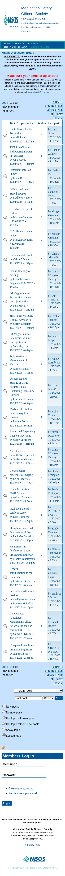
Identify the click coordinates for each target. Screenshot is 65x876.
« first (56, 101)
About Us (19, 43)
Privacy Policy (32, 845)
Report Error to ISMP (15, 46)
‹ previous (54, 668)
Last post (54, 123)
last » (58, 118)
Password (9, 775)
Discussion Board (40, 46)
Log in (5, 102)
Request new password (22, 793)
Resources (33, 43)
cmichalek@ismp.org (40, 92)
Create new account (20, 788)
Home (7, 43)
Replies (41, 123)
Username (9, 764)
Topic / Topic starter (21, 123)
